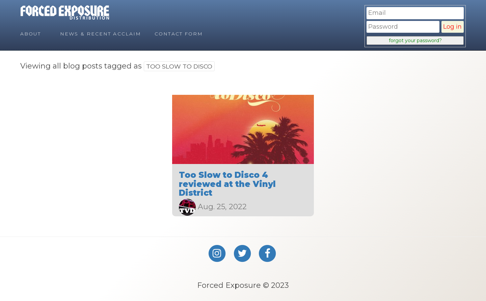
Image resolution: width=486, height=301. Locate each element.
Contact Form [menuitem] (179, 34)
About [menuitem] (30, 34)
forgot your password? (415, 40)
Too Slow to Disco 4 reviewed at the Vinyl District (227, 184)
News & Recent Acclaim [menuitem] (100, 34)
